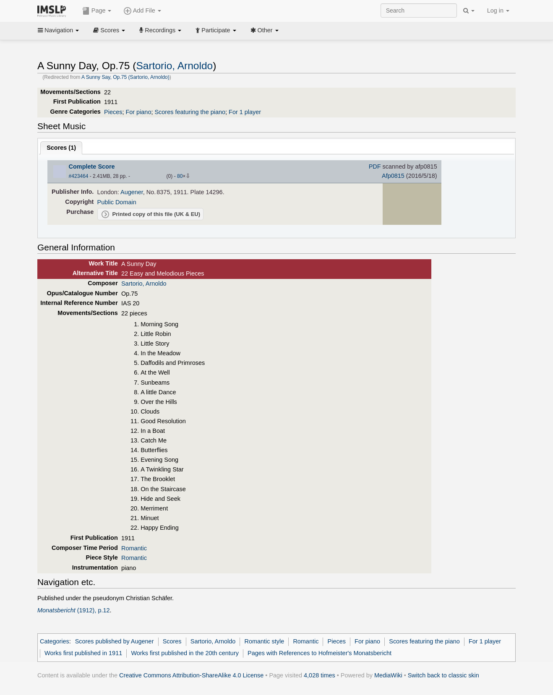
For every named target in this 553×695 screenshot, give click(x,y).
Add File (142, 11)
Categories (54, 641)
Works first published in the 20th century (185, 653)
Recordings (160, 30)
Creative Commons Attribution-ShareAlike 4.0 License (191, 675)
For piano (138, 112)
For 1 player (245, 112)
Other (264, 30)
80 (180, 176)
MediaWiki (388, 675)
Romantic (134, 548)
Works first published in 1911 (83, 653)
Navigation (58, 30)
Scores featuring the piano (189, 112)
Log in (498, 10)
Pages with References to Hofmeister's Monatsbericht (319, 653)
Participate (216, 30)
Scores (109, 30)
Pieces (113, 112)
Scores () (61, 147)
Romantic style (264, 641)
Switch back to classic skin (443, 675)
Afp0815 (393, 175)
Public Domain (116, 202)
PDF (375, 166)
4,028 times (319, 675)
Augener (131, 192)
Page (97, 11)
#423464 (79, 176)
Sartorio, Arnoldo (174, 65)
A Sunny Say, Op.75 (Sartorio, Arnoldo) (125, 77)
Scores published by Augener (114, 641)
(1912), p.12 (73, 610)
